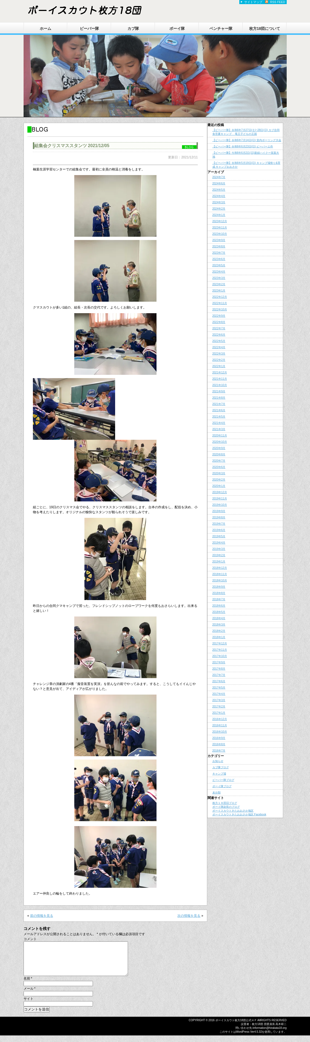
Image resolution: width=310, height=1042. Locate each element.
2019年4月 (219, 542)
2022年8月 (219, 322)
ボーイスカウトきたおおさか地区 (233, 810)
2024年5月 (219, 189)
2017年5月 (219, 687)
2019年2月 (219, 555)
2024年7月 (219, 177)
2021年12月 (219, 372)
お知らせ (217, 761)
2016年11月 (219, 725)
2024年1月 (219, 214)
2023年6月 (219, 259)
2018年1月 (219, 637)
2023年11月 (219, 227)
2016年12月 (219, 719)
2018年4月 (219, 618)
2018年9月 (219, 586)
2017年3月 (219, 700)
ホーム (45, 28)
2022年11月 (219, 303)
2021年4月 (219, 422)
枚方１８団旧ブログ (224, 802)
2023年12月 (219, 221)
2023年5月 (219, 265)
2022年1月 (219, 366)
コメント (30, 939)
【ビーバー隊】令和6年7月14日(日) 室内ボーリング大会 (246, 140)
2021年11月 (219, 378)
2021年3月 (219, 429)
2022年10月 (219, 309)
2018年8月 (219, 593)
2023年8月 (219, 246)
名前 (28, 985)
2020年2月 (219, 479)
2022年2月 (219, 359)
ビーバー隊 (89, 28)
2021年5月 (219, 416)
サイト (28, 1005)
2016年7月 (219, 750)
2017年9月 (219, 662)
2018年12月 (219, 567)
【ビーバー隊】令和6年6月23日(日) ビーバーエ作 (242, 146)
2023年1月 (219, 290)
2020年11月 (219, 435)
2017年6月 (219, 681)
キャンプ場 (219, 773)
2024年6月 (219, 183)
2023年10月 (219, 233)
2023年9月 (219, 240)
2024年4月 (219, 196)
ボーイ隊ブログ (222, 786)
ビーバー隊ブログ (223, 779)
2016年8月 (219, 744)
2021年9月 (219, 391)
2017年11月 (219, 649)
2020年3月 (219, 473)
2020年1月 (219, 485)
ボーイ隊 (177, 28)
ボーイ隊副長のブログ (226, 806)
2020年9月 (219, 448)
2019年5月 (219, 536)
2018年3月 (219, 624)
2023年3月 (219, 277)
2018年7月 (219, 599)
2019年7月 (219, 523)
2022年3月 (219, 353)
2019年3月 (219, 548)
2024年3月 (219, 202)
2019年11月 (219, 498)
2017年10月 (219, 656)
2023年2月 (219, 284)
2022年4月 (219, 347)
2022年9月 (219, 315)
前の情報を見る (41, 916)
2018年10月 (219, 580)
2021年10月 (219, 385)
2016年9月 (219, 738)
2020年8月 (219, 454)
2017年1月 (219, 712)
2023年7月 (219, 252)
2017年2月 (219, 706)
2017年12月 (219, 643)
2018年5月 (219, 611)
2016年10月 (219, 731)
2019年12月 (219, 492)
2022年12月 (219, 296)
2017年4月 (219, 693)
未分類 (216, 792)
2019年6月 (219, 530)
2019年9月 (219, 511)
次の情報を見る (188, 916)
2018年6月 (219, 605)
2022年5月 (219, 340)
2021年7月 (219, 404)
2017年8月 (219, 668)
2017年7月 (219, 674)
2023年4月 (219, 271)
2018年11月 (219, 574)
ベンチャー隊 (220, 28)
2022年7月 (219, 328)
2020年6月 (219, 467)
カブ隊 (133, 28)
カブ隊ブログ (220, 767)
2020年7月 (219, 460)
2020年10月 (219, 441)
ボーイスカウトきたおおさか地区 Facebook (239, 814)
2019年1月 (219, 561)
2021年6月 (219, 410)
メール (30, 995)
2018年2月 (219, 630)
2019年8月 (219, 517)
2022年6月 (219, 334)
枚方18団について (264, 28)
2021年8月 (219, 397)
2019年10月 (219, 504)
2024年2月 (219, 208)
